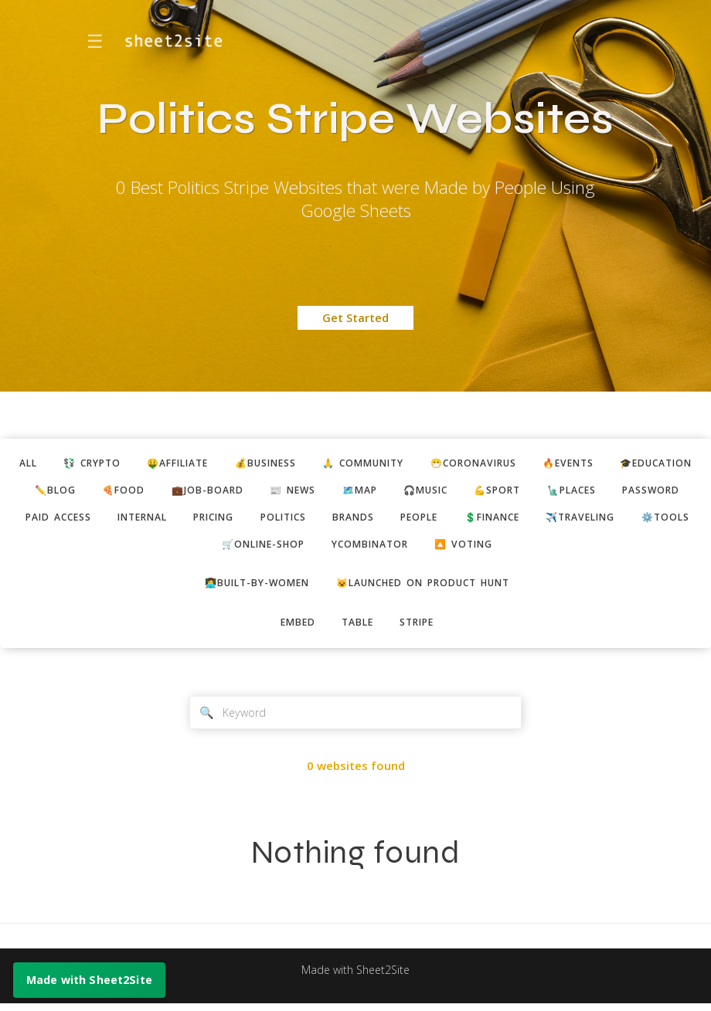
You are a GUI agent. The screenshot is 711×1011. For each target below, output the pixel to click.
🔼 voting (604, 548)
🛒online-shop (392, 548)
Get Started (355, 317)
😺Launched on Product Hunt (427, 588)
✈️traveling (205, 548)
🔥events (635, 464)
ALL (58, 464)
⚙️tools (295, 548)
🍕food (247, 492)
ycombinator (505, 548)
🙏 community (417, 464)
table (357, 629)
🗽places (78, 521)
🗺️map (493, 492)
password (162, 521)
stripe (421, 629)
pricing (422, 521)
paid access (254, 521)
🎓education (88, 492)
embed (293, 629)
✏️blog (176, 492)
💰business (313, 464)
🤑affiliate (219, 464)
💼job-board (334, 492)
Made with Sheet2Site (355, 978)
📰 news (423, 492)
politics (497, 521)
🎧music (564, 492)
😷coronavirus (534, 464)
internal (344, 521)
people (641, 521)
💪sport (640, 492)
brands (572, 521)
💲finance (110, 548)
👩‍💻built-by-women (250, 588)
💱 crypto (127, 464)
